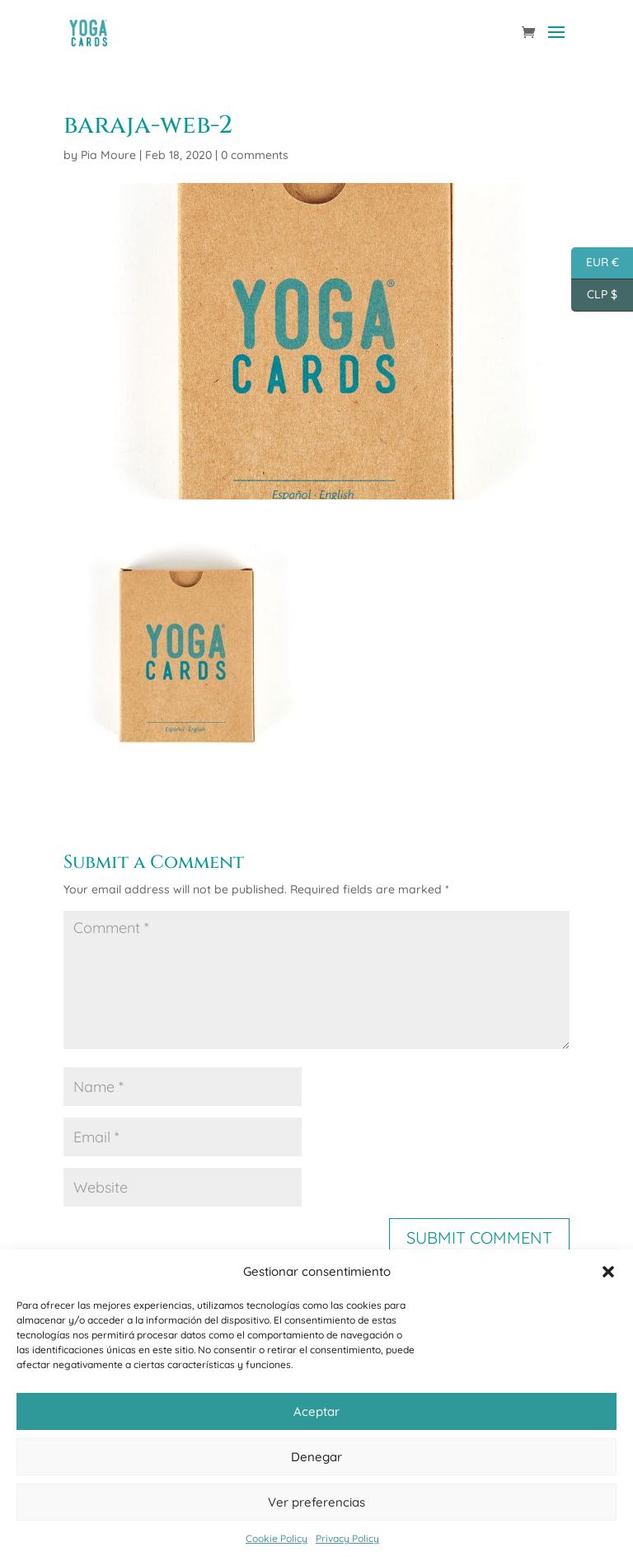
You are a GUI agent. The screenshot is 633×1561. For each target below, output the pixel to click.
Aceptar (316, 1411)
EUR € (595, 263)
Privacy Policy (347, 1538)
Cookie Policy (276, 1538)
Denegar (316, 1457)
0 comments (254, 155)
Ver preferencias (316, 1502)
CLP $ (594, 295)
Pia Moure (108, 155)
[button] (608, 1271)
